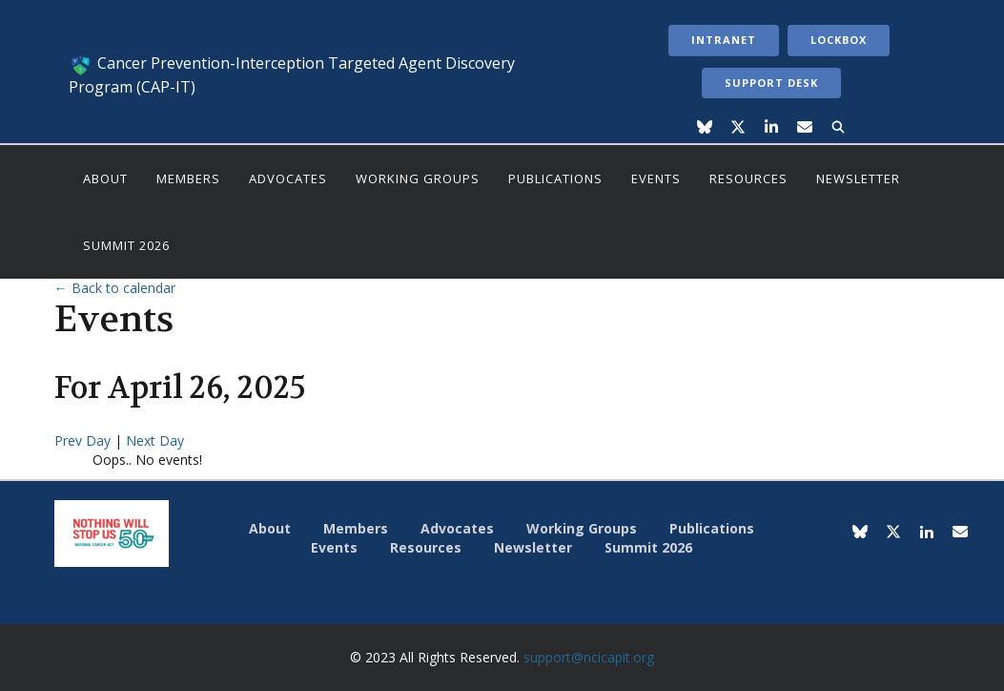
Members (188, 178)
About (105, 178)
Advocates (288, 178)
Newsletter (858, 178)
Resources (748, 178)
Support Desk (771, 82)
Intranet (723, 39)
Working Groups (418, 178)
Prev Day (84, 440)
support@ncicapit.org (588, 657)
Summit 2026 (126, 245)
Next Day (155, 440)
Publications (555, 178)
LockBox (838, 39)
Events (656, 178)
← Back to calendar (114, 288)
